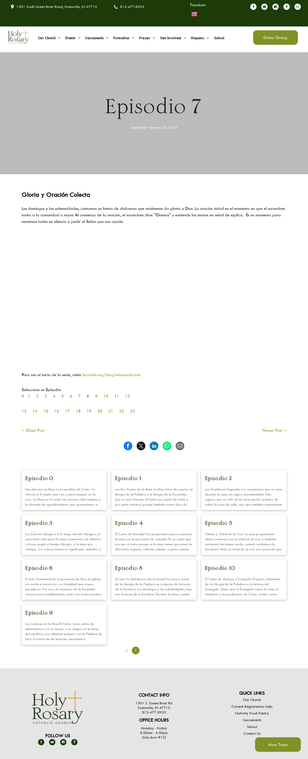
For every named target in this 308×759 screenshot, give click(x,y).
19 (89, 411)
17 (67, 411)
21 (110, 411)
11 (116, 396)
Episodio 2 (218, 479)
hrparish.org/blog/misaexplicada (111, 374)
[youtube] (264, 7)
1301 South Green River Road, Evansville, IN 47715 (57, 6)
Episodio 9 (39, 613)
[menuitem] (49, 38)
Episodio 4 (129, 523)
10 (105, 396)
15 (45, 411)
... (163, 650)
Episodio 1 (128, 479)
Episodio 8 (129, 568)
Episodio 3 (39, 523)
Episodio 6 (39, 568)
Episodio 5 (219, 523)
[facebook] (253, 7)
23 (132, 411)
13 (24, 411)
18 (78, 411)
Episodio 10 (220, 568)
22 (121, 411)
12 (127, 396)
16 (56, 411)
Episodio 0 (39, 479)
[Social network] (275, 7)
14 (34, 411)
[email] (298, 7)
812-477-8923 (132, 6)
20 (99, 411)
